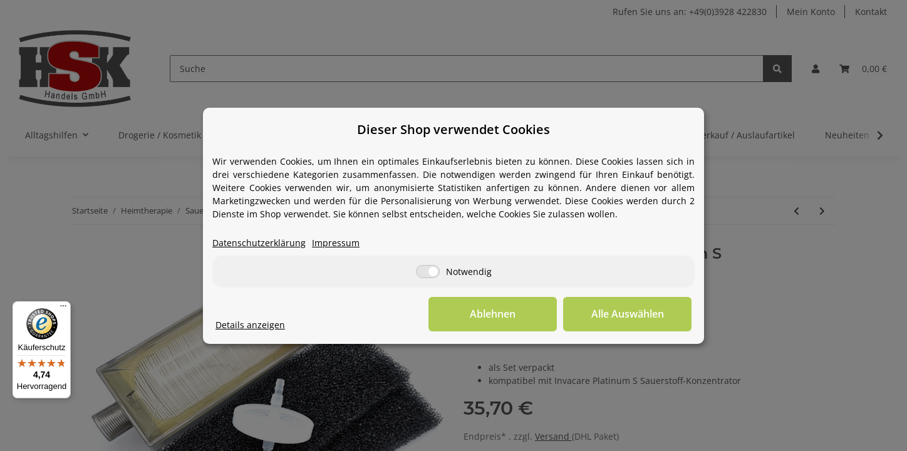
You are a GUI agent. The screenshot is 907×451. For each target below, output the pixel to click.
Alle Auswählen (629, 314)
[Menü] (63, 308)
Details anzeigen (250, 325)
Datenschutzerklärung (259, 243)
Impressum (336, 243)
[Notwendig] (428, 271)
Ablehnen (498, 314)
